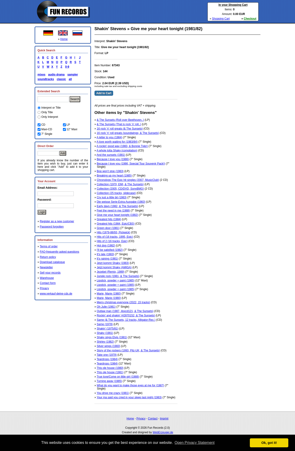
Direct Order (46, 146)
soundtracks (46, 79)
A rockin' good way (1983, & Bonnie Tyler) (122, 146)
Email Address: (48, 187)
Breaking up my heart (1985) (114, 175)
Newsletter (46, 267)
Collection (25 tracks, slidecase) (116, 193)
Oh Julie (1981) (106, 306)
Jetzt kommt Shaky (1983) (113, 263)
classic (61, 79)
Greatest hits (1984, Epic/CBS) (116, 223)
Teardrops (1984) (107, 359)
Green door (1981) (108, 228)
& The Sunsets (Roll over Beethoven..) (120, 119)
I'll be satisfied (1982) (110, 250)
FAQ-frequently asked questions (59, 251)
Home (64, 39)
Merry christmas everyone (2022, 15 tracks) (123, 302)
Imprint (164, 418)
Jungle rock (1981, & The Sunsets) (118, 276)
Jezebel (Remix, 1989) (110, 271)
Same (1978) (105, 324)
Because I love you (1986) (113, 159)
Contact (152, 418)
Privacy (44, 288)
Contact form (48, 283)
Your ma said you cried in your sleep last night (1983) (129, 397)
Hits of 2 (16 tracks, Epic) (112, 241)
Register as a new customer (57, 221)
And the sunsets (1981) (111, 154)
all (70, 79)
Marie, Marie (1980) (109, 293)
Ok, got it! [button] (269, 443)
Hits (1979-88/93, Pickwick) (113, 232)
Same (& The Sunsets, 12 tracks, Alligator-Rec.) (126, 319)
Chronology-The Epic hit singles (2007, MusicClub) (128, 180)
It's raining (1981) (107, 258)
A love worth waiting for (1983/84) (117, 141)
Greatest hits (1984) (109, 219)
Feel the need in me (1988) (113, 210)
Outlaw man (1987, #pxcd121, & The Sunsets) (125, 311)
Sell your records (50, 272)
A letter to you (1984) (109, 137)
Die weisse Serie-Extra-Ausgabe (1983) (121, 201)
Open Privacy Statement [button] (194, 443)
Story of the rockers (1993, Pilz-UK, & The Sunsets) (128, 350)
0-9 (66, 66)
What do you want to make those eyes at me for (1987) (130, 385)
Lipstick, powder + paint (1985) (116, 280)
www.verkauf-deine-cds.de (56, 293)
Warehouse (47, 278)
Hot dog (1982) (106, 245)
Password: (45, 199)
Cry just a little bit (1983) (112, 197)
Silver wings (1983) (108, 346)
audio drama (56, 74)
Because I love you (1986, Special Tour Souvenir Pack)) (131, 163)
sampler (72, 74)
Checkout (250, 18)
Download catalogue (52, 262)
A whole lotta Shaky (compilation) (117, 150)
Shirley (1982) (105, 341)
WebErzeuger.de (163, 432)
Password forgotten (52, 226)
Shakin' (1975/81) (107, 328)
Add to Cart (103, 93)
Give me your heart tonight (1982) (117, 215)
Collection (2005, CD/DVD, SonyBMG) (120, 188)
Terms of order (49, 246)
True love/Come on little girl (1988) (118, 376)
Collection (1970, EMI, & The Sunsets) (120, 184)
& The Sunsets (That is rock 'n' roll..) (119, 124)
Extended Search (49, 91)
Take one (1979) (107, 354)
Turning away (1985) (109, 381)
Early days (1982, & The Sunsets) (117, 206)
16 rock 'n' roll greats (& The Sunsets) (120, 128)
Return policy (48, 257)
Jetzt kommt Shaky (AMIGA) (114, 267)
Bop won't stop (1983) (110, 171)
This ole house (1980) (110, 368)
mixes (41, 74)
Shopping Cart (221, 18)
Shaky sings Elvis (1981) (112, 337)
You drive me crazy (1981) (113, 393)
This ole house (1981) (110, 372)
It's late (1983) (105, 254)
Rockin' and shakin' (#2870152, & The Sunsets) (126, 315)
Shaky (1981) (105, 333)
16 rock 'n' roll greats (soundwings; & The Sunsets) (128, 133)
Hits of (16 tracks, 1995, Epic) (115, 236)
